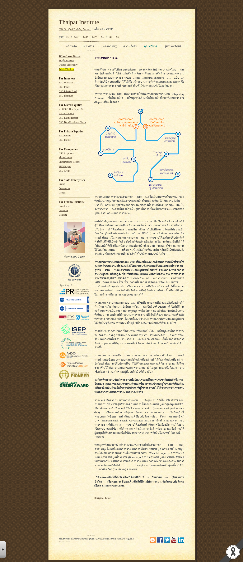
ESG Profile (65, 140)
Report (62, 192)
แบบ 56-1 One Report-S (71, 109)
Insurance (63, 210)
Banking (63, 215)
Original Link (102, 497)
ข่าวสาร (88, 46)
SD (102, 36)
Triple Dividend (67, 69)
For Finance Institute (72, 202)
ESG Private (65, 135)
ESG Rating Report (68, 118)
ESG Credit (64, 171)
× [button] (3, 549)
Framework (64, 188)
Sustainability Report (69, 162)
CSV (94, 36)
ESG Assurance (66, 113)
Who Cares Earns (70, 56)
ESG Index (64, 87)
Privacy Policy (64, 542)
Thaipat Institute (79, 22)
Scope (62, 184)
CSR (85, 36)
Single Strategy (66, 60)
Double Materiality (68, 65)
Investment (64, 206)
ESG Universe (66, 82)
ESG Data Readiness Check (72, 122)
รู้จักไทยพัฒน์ (172, 46)
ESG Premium (66, 95)
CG (67, 36)
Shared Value (65, 157)
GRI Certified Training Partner (75, 29)
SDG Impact (65, 166)
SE (110, 36)
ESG (76, 36)
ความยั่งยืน (130, 46)
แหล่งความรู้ (109, 46)
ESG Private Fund (68, 91)
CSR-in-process (66, 153)
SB (117, 36)
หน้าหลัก (71, 46)
